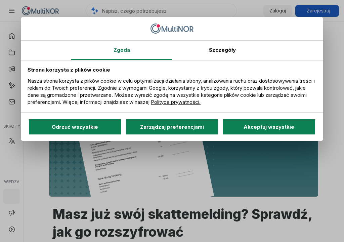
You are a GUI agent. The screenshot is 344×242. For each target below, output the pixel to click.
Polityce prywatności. (176, 102)
